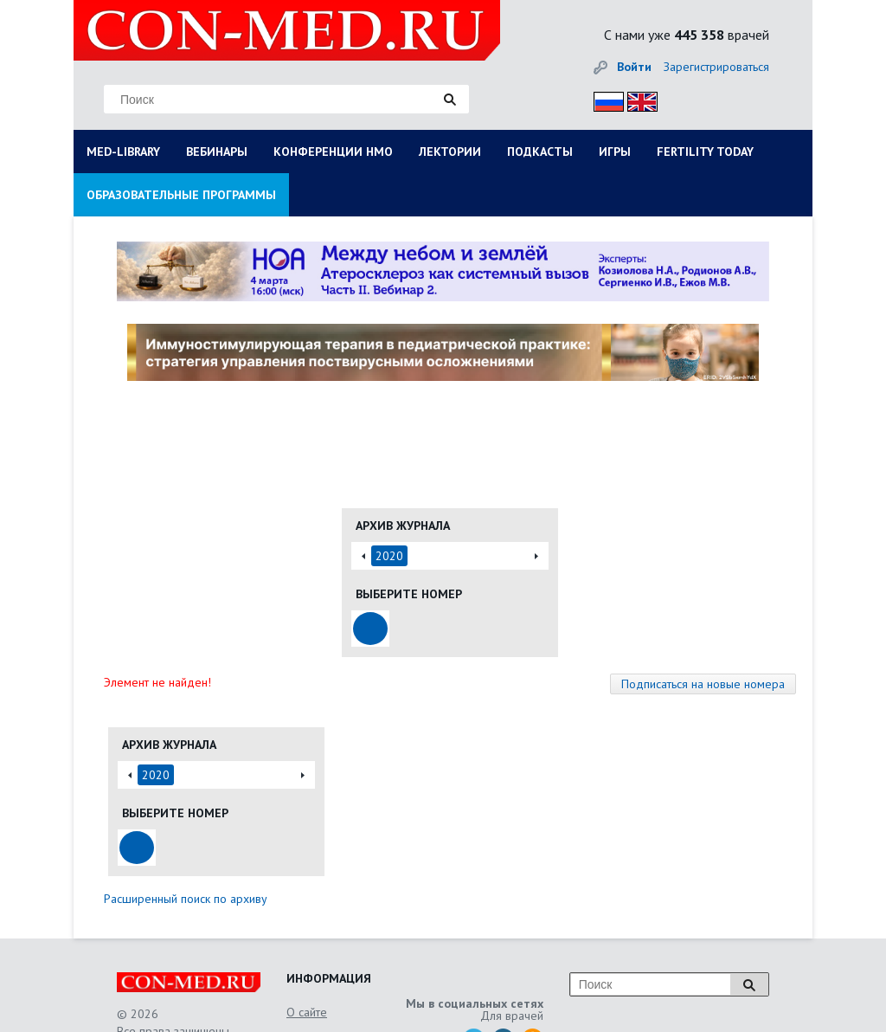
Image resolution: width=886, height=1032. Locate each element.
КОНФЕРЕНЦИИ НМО (333, 151)
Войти (634, 67)
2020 (389, 556)
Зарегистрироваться (716, 66)
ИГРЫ (615, 151)
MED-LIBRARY (123, 151)
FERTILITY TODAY (705, 151)
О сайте (306, 1012)
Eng (637, 99)
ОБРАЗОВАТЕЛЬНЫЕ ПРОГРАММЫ (181, 195)
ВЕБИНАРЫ (216, 151)
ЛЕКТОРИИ (450, 151)
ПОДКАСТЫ (540, 151)
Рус (603, 99)
